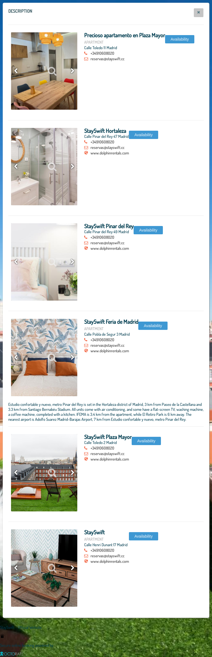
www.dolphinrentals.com (110, 152)
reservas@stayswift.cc (107, 58)
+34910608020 (102, 53)
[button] (198, 12)
